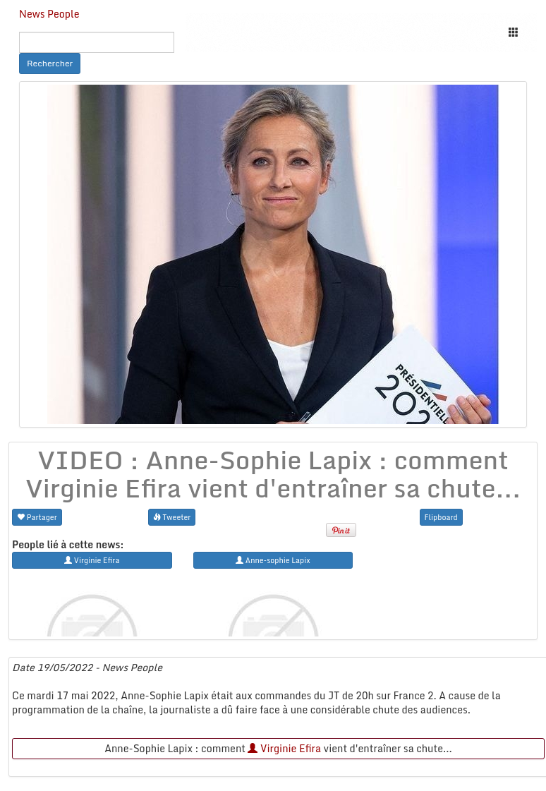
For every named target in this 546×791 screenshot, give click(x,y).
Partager (37, 517)
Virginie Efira (284, 748)
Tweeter (172, 517)
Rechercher (50, 63)
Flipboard (441, 517)
